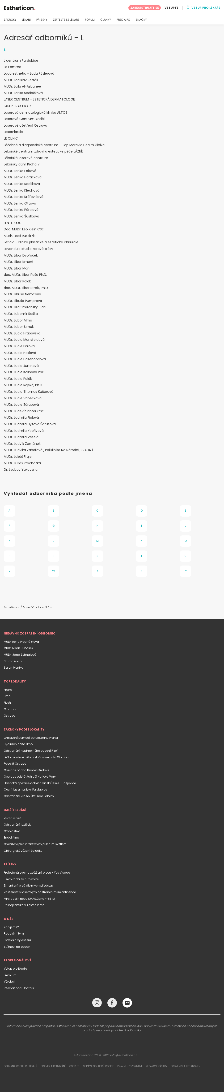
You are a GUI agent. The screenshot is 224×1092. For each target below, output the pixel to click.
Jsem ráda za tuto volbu (21, 879)
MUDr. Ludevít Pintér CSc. (24, 411)
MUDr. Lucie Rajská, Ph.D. (23, 385)
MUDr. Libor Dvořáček (21, 255)
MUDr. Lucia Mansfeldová (24, 339)
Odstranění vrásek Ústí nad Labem (29, 796)
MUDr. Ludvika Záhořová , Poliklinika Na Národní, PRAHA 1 (48, 450)
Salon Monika (13, 668)
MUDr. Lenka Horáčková (23, 177)
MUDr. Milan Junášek (18, 648)
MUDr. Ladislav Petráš (21, 80)
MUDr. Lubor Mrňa (18, 320)
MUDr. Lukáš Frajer (18, 456)
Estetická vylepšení (17, 940)
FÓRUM (90, 20)
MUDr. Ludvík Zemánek (22, 444)
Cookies (74, 1066)
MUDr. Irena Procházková (21, 642)
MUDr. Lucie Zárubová (21, 404)
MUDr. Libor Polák (17, 281)
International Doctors (19, 988)
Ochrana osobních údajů (20, 1066)
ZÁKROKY (10, 20)
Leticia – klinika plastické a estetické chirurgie (41, 242)
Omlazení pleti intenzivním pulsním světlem (35, 844)
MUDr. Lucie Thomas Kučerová (28, 391)
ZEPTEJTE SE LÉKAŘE (66, 20)
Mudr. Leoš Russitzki (19, 236)
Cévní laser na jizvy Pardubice (25, 789)
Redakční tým (14, 933)
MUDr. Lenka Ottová (20, 203)
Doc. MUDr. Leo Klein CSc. (24, 229)
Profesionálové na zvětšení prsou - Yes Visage (37, 873)
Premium (10, 975)
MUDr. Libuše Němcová (22, 294)
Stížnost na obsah (17, 947)
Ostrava (9, 716)
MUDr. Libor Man (17, 268)
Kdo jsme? (11, 927)
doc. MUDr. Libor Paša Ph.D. (25, 275)
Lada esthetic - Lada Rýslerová (29, 73)
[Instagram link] (97, 1004)
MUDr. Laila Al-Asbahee (22, 86)
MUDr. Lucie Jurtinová (21, 366)
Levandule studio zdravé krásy (28, 249)
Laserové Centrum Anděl (24, 119)
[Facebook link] (112, 1004)
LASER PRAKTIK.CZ (17, 106)
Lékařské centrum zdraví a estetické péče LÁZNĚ (43, 151)
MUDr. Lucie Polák (18, 379)
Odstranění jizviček (17, 825)
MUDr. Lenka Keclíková (22, 184)
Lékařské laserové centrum (26, 158)
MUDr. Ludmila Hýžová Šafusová (30, 424)
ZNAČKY (141, 20)
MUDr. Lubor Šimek (19, 327)
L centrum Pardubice (21, 60)
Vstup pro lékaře (15, 969)
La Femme (12, 67)
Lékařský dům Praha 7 (22, 164)
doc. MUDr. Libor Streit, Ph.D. (26, 288)
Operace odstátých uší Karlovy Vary (30, 777)
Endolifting (11, 837)
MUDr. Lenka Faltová (20, 171)
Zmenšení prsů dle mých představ (29, 885)
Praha (8, 690)
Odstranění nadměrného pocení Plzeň (31, 751)
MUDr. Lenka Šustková (21, 216)
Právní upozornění (129, 1066)
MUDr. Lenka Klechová (21, 190)
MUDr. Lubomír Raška (21, 314)
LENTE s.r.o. (12, 223)
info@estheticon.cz (123, 1055)
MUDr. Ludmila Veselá (21, 437)
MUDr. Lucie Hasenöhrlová (25, 359)
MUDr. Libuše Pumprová (23, 301)
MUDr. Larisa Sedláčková (23, 93)
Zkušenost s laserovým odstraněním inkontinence (40, 892)
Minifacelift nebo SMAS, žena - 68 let (29, 899)
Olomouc (10, 709)
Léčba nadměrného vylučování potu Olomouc (37, 757)
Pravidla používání (53, 1066)
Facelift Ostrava (15, 764)
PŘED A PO (123, 20)
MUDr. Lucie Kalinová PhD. (24, 372)
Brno (7, 696)
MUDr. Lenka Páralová (21, 210)
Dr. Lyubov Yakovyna (21, 469)
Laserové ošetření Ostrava (25, 125)
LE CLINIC (11, 138)
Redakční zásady (156, 1066)
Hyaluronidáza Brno (18, 744)
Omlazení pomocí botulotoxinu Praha (31, 738)
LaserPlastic (13, 132)
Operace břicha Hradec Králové (26, 770)
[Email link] (127, 1003)
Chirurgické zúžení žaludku (23, 851)
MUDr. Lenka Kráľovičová (23, 197)
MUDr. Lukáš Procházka (22, 463)
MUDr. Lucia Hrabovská (22, 333)
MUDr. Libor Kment (19, 262)
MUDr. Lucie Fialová (19, 346)
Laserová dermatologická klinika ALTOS (36, 112)
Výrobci (9, 982)
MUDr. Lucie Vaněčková (23, 398)
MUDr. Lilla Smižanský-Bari (25, 307)
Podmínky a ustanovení (186, 1066)
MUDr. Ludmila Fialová (21, 417)
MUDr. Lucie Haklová (20, 353)
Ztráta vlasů (12, 818)
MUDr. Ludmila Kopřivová (24, 431)
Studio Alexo (12, 661)
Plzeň (7, 703)
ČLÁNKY (105, 20)
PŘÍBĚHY (41, 20)
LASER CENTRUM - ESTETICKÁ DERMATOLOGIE (40, 99)
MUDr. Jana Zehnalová (20, 655)
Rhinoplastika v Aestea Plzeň (24, 905)
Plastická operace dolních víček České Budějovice (40, 783)
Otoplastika (12, 831)
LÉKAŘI (26, 20)
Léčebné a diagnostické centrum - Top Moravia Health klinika (54, 145)
